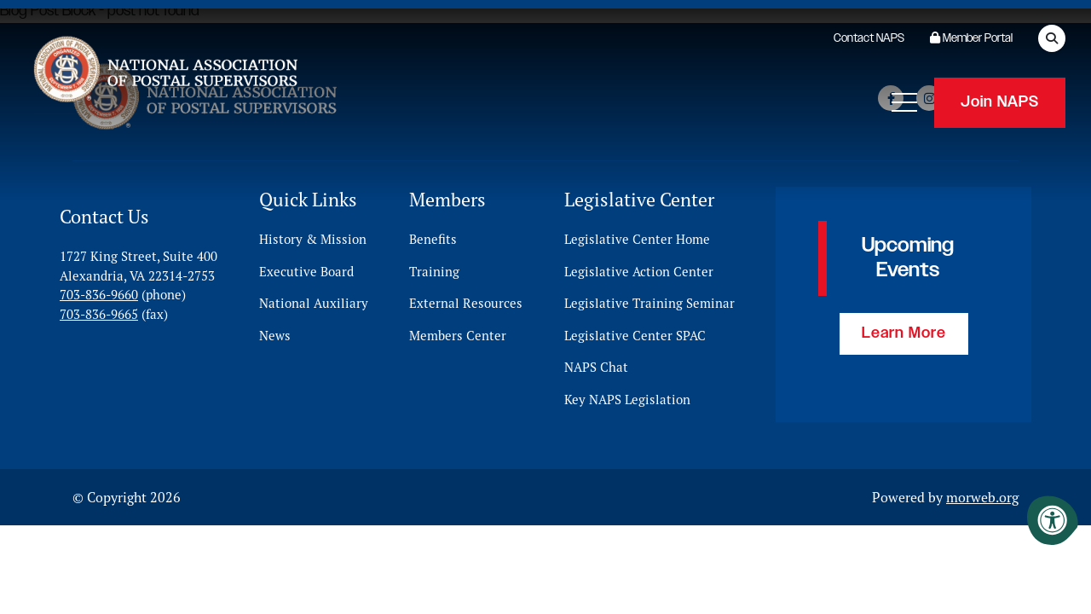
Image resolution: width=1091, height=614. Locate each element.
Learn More (904, 333)
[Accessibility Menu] (1052, 520)
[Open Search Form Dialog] (1051, 38)
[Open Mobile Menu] (904, 102)
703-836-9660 (99, 295)
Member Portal (971, 38)
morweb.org (982, 497)
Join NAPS (1000, 102)
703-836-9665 (99, 313)
